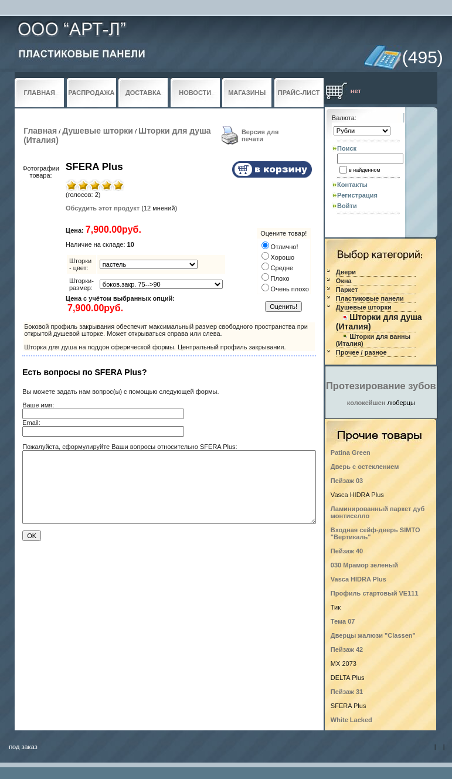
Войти (347, 205)
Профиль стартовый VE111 (375, 593)
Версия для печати (260, 135)
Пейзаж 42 (347, 649)
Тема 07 (343, 621)
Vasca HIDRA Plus (358, 579)
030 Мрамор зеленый (364, 565)
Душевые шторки (97, 130)
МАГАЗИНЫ (247, 92)
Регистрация (357, 195)
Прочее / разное (361, 352)
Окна (344, 280)
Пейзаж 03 (347, 480)
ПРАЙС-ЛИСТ (299, 92)
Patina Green (351, 452)
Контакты (352, 184)
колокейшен (366, 402)
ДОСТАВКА (143, 92)
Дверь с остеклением (365, 466)
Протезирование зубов (381, 385)
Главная (40, 130)
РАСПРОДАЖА (91, 92)
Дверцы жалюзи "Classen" (373, 635)
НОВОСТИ (195, 92)
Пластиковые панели (370, 298)
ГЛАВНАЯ (39, 92)
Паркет (347, 289)
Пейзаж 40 (347, 551)
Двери (346, 271)
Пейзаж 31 (347, 691)
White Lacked (351, 719)
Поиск (346, 148)
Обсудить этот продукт (103, 208)
